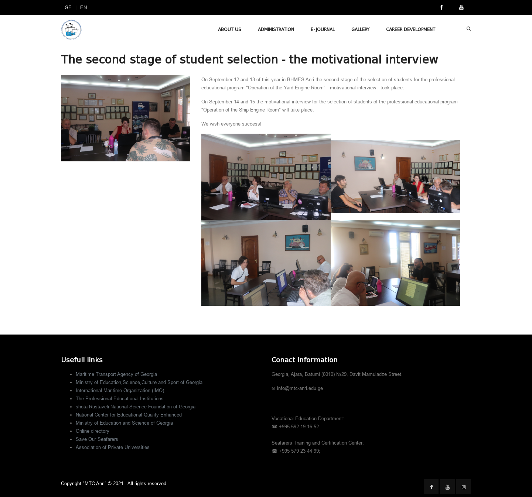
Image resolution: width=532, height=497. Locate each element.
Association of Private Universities (113, 447)
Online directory (92, 431)
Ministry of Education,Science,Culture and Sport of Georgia (139, 382)
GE (68, 7)
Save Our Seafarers (97, 439)
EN (83, 7)
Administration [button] (276, 29)
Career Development (410, 29)
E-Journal (323, 29)
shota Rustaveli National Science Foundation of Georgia (135, 406)
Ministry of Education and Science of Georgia (124, 423)
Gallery (360, 29)
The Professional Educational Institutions (120, 398)
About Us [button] (229, 29)
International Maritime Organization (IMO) (120, 390)
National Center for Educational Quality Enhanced (129, 415)
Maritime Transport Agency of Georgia (116, 374)
